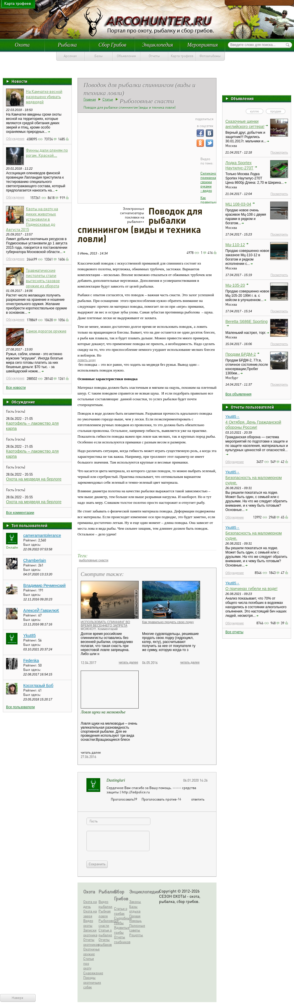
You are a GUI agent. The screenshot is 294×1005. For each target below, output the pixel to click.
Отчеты (154, 56)
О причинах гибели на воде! (251, 588)
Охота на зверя (90, 913)
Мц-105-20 (235, 285)
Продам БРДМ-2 (240, 354)
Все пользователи (20, 707)
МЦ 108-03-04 (238, 204)
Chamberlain (34, 560)
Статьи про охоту (88, 963)
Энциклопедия (157, 45)
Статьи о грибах (120, 911)
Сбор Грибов (112, 45)
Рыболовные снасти (105, 923)
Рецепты (136, 935)
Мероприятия (202, 45)
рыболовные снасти (93, 560)
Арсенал (70, 56)
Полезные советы (136, 928)
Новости (19, 81)
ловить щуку (87, 360)
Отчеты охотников (90, 942)
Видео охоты (88, 923)
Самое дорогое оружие (46, 330)
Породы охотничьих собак (90, 982)
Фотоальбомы (210, 56)
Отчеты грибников (121, 939)
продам (275, 111)
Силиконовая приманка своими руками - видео (210, 182)
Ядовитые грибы (121, 930)
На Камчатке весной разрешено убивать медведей (44, 96)
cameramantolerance (42, 535)
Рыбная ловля (104, 913)
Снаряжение (90, 973)
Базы (98, 56)
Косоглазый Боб (38, 685)
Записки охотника (90, 932)
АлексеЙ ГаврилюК (41, 610)
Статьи (107, 99)
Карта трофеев (182, 56)
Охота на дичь (90, 904)
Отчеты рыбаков (105, 942)
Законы (135, 901)
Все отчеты (234, 632)
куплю (254, 111)
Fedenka (31, 660)
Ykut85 (29, 635)
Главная (90, 99)
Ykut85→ (232, 417)
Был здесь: (32, 544)
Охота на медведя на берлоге (33, 479)
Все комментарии (20, 513)
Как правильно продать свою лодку (168, 622)
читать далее (128, 662)
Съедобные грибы (121, 920)
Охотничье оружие (90, 951)
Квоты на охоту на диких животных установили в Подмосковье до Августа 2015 (32, 219)
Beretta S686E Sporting (246, 321)
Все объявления (238, 394)
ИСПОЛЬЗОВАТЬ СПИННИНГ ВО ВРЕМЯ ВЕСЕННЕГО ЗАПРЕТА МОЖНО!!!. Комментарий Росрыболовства (105, 627)
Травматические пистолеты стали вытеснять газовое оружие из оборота (43, 277)
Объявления (126, 56)
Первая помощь (135, 918)
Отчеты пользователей (252, 406)
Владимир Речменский (44, 585)
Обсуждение (15, 138)
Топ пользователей (29, 525)
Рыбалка (67, 45)
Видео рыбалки (105, 904)
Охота (22, 45)
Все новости (16, 388)
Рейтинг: (30, 540)
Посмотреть (279, 152)
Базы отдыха (134, 909)
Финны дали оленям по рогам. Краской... (47, 152)
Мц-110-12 (235, 244)
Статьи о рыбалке (105, 932)
